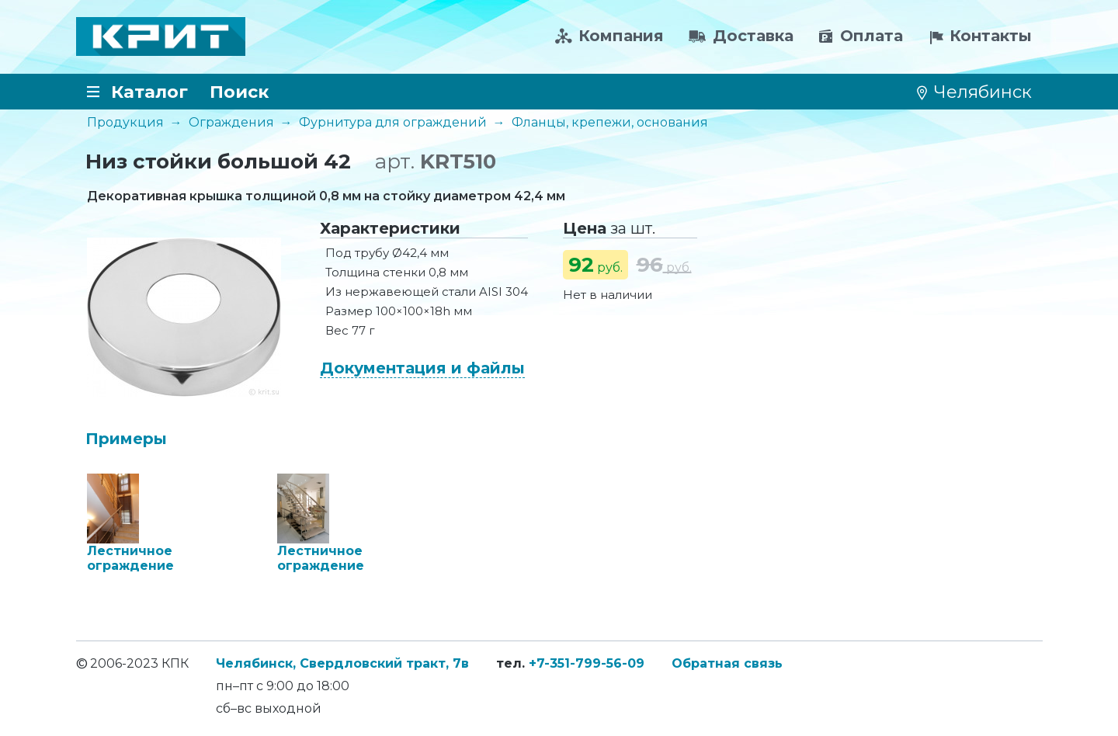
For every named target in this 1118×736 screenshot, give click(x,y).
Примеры (126, 438)
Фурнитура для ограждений (393, 122)
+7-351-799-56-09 (586, 663)
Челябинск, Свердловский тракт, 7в (342, 663)
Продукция (125, 122)
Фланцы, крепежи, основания (610, 122)
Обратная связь (727, 663)
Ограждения (231, 122)
